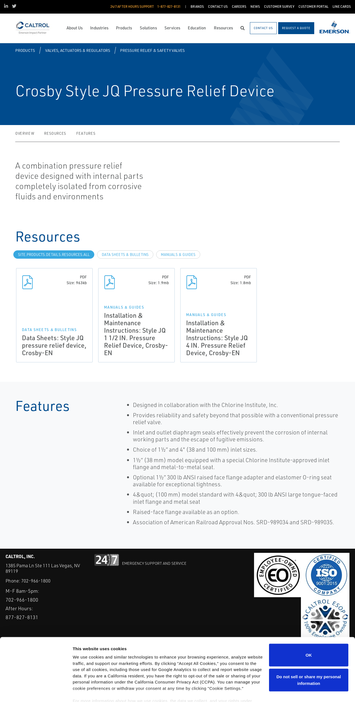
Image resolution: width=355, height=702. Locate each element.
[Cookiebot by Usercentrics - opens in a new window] (36, 691)
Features (85, 133)
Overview (24, 133)
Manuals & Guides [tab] (178, 254)
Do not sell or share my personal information (309, 652)
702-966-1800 (35, 581)
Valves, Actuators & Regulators (77, 50)
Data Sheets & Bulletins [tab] (125, 254)
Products (25, 50)
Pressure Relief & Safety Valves (152, 50)
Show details (85, 691)
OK (309, 627)
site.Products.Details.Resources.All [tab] (54, 254)
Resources (55, 133)
